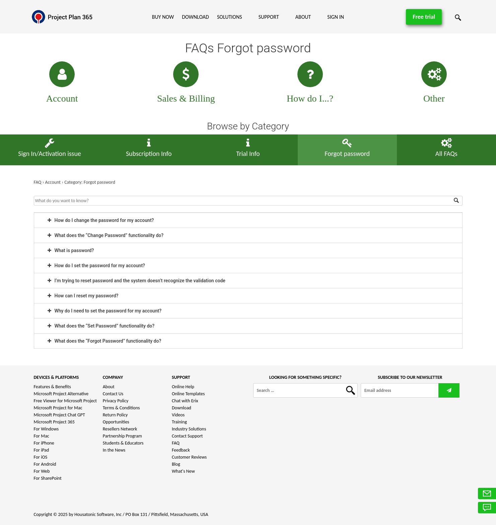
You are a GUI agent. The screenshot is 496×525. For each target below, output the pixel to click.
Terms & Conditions (121, 408)
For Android (45, 464)
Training (179, 422)
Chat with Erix (185, 401)
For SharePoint (48, 478)
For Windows (46, 429)
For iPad (41, 450)
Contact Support (187, 436)
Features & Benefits (52, 387)
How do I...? (310, 98)
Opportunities (116, 422)
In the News (114, 450)
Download (195, 17)
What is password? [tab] (71, 250)
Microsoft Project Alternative (61, 394)
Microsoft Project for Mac (58, 408)
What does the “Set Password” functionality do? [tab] (101, 326)
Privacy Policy (116, 401)
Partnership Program (122, 436)
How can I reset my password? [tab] (83, 295)
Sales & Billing (186, 98)
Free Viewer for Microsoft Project (65, 401)
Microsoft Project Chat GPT (59, 415)
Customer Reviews (189, 457)
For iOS (41, 457)
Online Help (183, 387)
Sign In (335, 17)
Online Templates (188, 394)
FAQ (176, 443)
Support (269, 17)
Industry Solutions (189, 429)
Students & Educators (123, 443)
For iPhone (44, 443)
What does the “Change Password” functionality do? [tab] (106, 235)
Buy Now (163, 17)
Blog (176, 464)
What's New (183, 471)
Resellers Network (120, 429)
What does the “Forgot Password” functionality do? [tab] (104, 341)
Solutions (229, 17)
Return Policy (115, 415)
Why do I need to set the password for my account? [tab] (105, 310)
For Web (42, 471)
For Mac (41, 436)
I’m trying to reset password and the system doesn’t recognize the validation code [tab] (136, 280)
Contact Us (113, 394)
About (303, 17)
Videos (178, 415)
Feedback (181, 450)
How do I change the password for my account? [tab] (101, 220)
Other (434, 98)
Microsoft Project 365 (54, 422)
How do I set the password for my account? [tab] (96, 265)
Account (62, 98)
